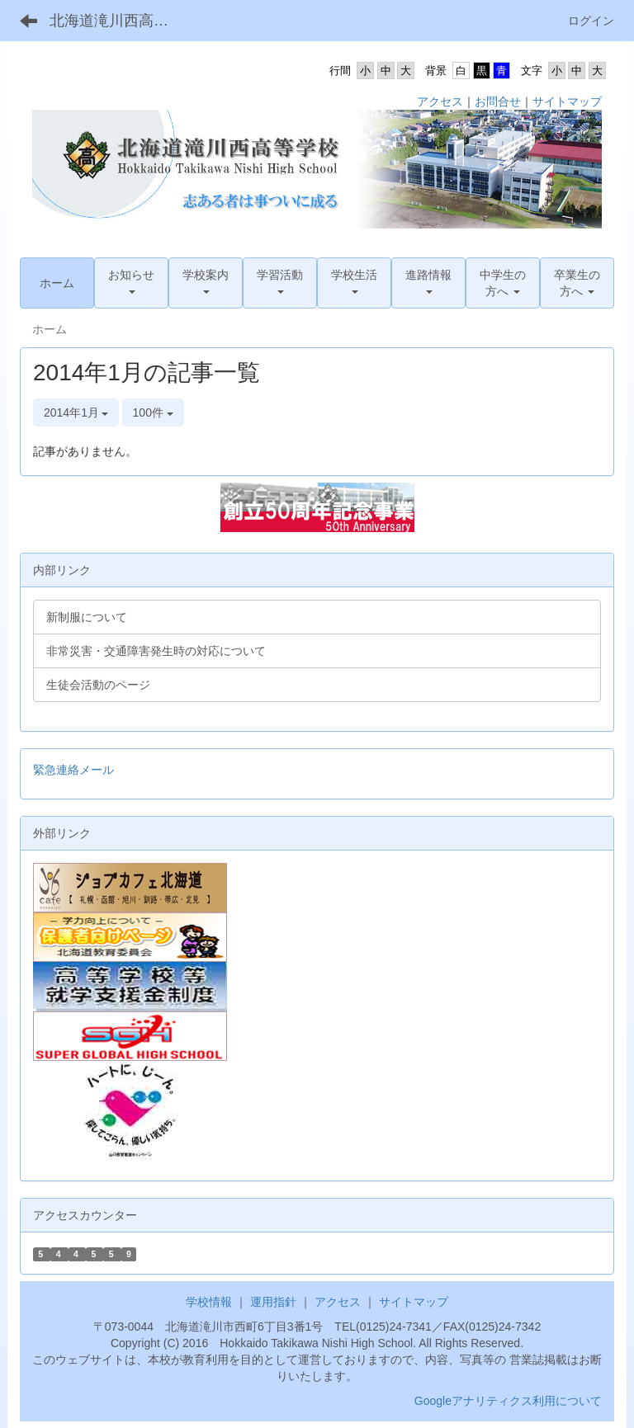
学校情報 (209, 1301)
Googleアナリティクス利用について (508, 1400)
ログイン (591, 20)
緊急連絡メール (73, 769)
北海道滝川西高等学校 (119, 20)
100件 (153, 412)
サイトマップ (567, 101)
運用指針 (273, 1301)
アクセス (440, 101)
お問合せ (498, 101)
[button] (131, 283)
